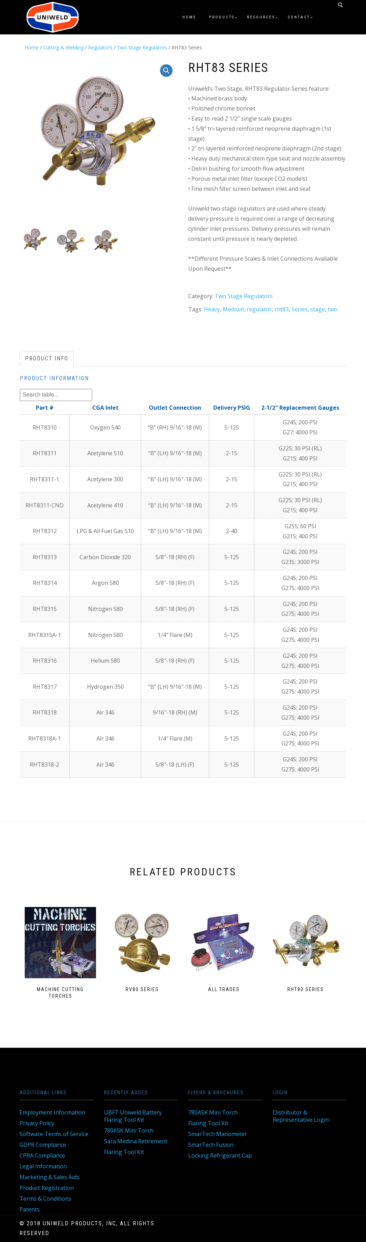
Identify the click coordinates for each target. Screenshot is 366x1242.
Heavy (212, 309)
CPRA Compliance (42, 1155)
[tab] (46, 359)
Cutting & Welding (63, 47)
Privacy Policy (36, 1123)
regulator (259, 309)
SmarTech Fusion (210, 1145)
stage (317, 309)
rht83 (281, 309)
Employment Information (52, 1112)
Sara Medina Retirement (135, 1141)
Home (189, 17)
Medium (233, 309)
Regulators (100, 47)
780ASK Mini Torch (128, 1130)
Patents (29, 1209)
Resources (261, 17)
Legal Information (43, 1166)
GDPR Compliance (42, 1145)
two (332, 309)
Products (221, 17)
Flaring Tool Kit (124, 1152)
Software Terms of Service (53, 1134)
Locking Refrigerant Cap (220, 1155)
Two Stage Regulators (142, 47)
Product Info (46, 358)
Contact (299, 17)
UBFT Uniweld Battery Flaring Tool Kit (133, 1116)
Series (300, 309)
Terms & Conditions (45, 1198)
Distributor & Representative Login (301, 1116)
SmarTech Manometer (217, 1134)
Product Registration (46, 1188)
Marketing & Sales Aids (49, 1177)
